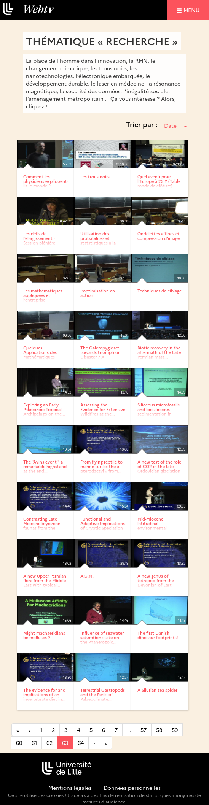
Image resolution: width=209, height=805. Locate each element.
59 (175, 730)
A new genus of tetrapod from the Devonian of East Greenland (155, 582)
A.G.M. (87, 576)
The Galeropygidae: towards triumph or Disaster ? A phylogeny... (100, 354)
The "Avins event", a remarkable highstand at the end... (45, 466)
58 (159, 730)
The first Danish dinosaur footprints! (157, 635)
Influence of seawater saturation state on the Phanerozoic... (102, 637)
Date (175, 125)
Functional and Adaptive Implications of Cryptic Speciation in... (102, 525)
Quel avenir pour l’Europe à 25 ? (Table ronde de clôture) (158, 181)
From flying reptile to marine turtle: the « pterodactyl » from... (101, 466)
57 (143, 730)
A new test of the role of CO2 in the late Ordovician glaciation (159, 466)
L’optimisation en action (97, 293)
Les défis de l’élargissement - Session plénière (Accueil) (39, 240)
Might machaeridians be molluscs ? (44, 635)
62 (49, 742)
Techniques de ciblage (159, 291)
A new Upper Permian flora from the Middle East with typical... (44, 580)
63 (65, 742)
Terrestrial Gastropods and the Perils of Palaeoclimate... (102, 694)
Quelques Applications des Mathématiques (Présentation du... (41, 354)
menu (192, 10)
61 (34, 742)
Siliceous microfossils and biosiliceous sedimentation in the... (158, 411)
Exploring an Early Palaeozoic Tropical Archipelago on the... (44, 409)
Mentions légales (69, 787)
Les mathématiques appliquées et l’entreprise (42, 295)
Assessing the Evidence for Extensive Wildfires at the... (102, 409)
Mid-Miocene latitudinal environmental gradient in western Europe (156, 528)
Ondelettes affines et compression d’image (158, 236)
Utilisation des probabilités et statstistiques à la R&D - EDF (98, 240)
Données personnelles (132, 787)
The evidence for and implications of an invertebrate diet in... (44, 694)
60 (19, 742)
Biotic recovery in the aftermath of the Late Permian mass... (159, 352)
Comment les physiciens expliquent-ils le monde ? (45, 181)
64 (81, 742)
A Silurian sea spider (157, 690)
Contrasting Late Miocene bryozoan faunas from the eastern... (42, 525)
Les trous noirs (95, 176)
